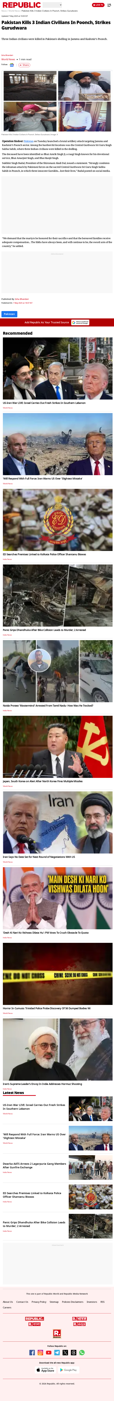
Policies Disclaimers (72, 1302)
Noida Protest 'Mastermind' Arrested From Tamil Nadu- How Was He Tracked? (48, 706)
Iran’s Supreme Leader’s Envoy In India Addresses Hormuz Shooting (42, 1084)
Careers (7, 1307)
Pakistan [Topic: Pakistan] (9, 314)
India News (7, 559)
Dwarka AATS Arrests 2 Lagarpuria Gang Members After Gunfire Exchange (34, 1165)
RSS (103, 1302)
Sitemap (54, 1302)
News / (4, 11)
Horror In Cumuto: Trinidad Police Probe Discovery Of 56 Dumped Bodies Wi (46, 1008)
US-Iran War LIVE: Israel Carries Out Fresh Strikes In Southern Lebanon (44, 403)
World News (8, 59)
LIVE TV (98, 4)
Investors (92, 1302)
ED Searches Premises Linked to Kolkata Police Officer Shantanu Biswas (44, 554)
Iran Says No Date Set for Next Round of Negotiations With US (39, 857)
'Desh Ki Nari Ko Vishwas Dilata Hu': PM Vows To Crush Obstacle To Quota (46, 933)
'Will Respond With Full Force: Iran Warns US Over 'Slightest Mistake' (42, 478)
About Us (8, 1302)
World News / (14, 11)
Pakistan (29, 141)
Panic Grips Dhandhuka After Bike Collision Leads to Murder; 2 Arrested (44, 630)
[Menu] (108, 5)
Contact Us (22, 1302)
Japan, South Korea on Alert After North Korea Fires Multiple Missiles (42, 781)
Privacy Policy (39, 1302)
